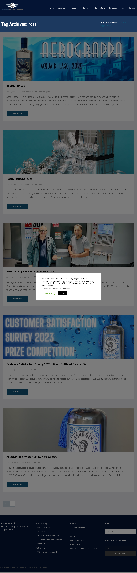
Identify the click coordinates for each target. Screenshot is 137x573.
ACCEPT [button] (63, 293)
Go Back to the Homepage (106, 25)
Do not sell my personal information (57, 288)
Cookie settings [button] (49, 293)
